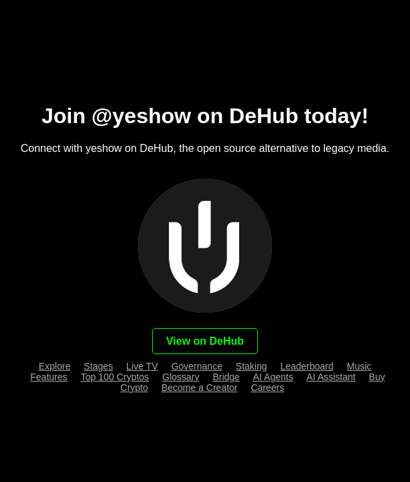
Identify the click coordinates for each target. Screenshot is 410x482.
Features (48, 377)
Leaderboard (306, 366)
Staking (251, 366)
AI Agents (273, 377)
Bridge (225, 377)
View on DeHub (205, 341)
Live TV (142, 366)
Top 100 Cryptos (114, 377)
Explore (54, 366)
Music (359, 366)
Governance (197, 366)
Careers (267, 387)
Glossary (180, 377)
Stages (98, 366)
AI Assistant (331, 377)
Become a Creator (199, 387)
